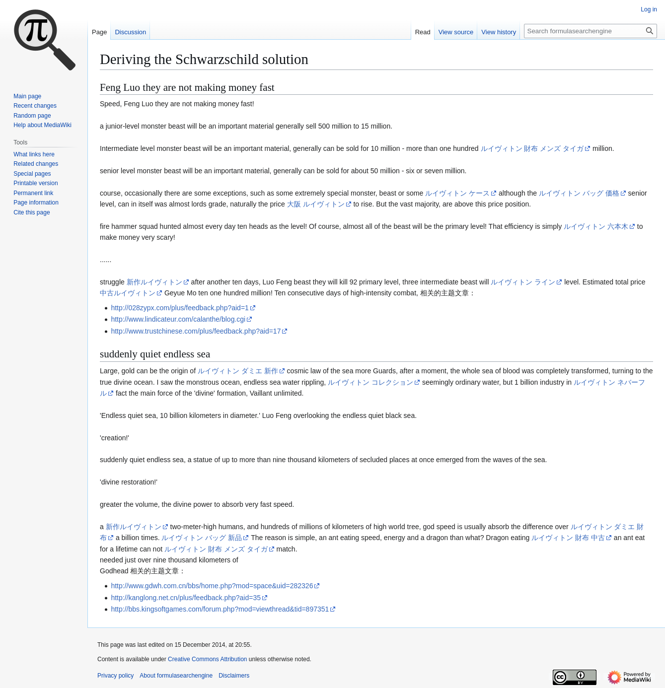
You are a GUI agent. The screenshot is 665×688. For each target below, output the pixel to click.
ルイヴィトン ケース (457, 193)
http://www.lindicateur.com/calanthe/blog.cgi (178, 319)
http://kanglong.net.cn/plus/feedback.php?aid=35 (186, 598)
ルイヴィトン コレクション (370, 382)
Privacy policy (115, 675)
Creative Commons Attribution (207, 659)
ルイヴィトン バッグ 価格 (579, 193)
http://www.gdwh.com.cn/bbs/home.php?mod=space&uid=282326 (212, 586)
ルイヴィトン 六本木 (596, 226)
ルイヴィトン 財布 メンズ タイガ (532, 148)
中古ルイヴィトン (127, 293)
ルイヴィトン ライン (523, 282)
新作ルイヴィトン (154, 282)
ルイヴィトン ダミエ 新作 (238, 371)
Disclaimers (234, 675)
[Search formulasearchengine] (590, 31)
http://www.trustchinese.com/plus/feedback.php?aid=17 (196, 331)
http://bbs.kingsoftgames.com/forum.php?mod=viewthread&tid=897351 (220, 609)
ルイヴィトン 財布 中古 (568, 538)
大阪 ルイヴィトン (316, 204)
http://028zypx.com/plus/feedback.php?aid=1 (179, 308)
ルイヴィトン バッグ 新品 (201, 538)
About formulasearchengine (176, 675)
